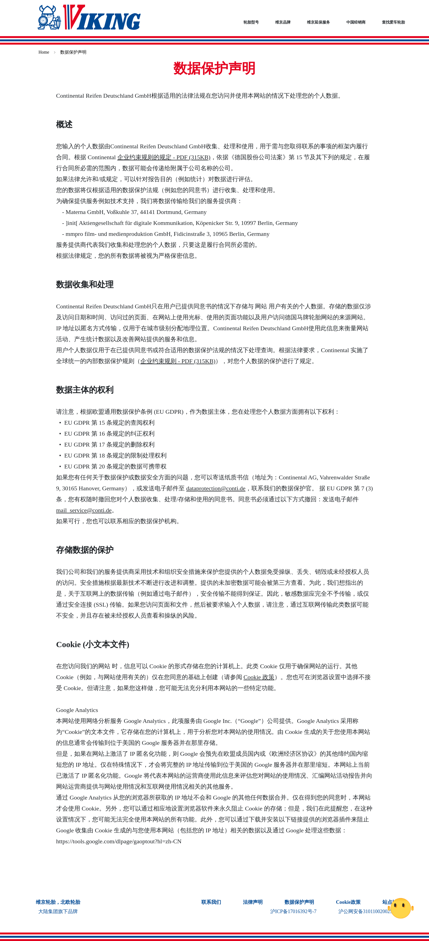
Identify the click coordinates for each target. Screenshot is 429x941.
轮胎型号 (251, 22)
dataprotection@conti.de (215, 488)
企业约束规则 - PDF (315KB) (177, 361)
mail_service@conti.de (84, 510)
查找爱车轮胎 (393, 22)
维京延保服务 (318, 22)
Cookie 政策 (259, 677)
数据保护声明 (299, 902)
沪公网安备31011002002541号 (370, 911)
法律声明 (253, 902)
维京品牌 (283, 22)
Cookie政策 (348, 902)
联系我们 (211, 902)
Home (44, 52)
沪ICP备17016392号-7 (293, 911)
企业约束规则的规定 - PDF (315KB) (163, 157)
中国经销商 (356, 22)
